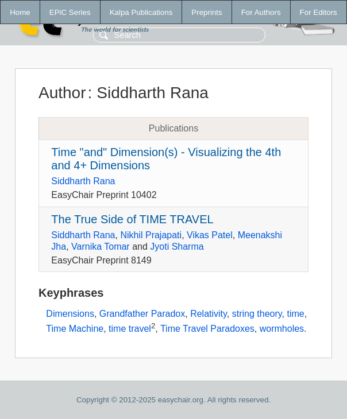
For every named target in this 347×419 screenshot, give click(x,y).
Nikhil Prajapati (151, 235)
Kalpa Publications (141, 12)
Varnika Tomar (100, 246)
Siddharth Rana (83, 181)
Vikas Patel (210, 235)
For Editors (318, 12)
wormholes (282, 328)
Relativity (208, 314)
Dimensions (70, 314)
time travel (130, 328)
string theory (257, 314)
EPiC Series (70, 12)
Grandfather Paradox (142, 314)
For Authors (261, 12)
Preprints (206, 12)
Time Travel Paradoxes (207, 328)
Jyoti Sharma (176, 246)
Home (20, 12)
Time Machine (74, 328)
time (295, 314)
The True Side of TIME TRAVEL (132, 219)
